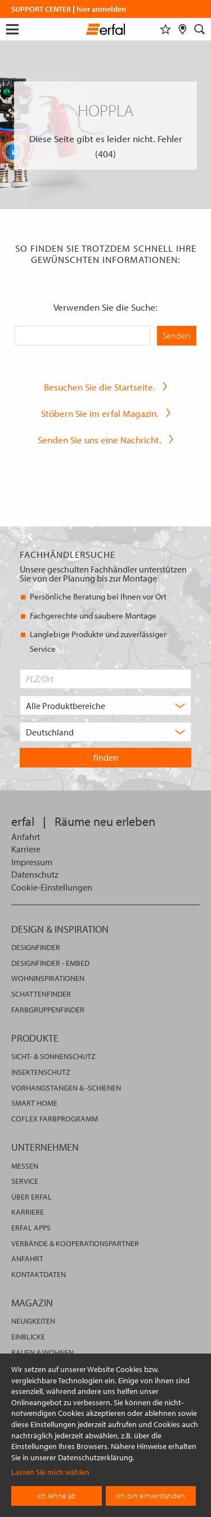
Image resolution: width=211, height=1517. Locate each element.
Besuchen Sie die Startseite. (99, 387)
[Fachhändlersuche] (182, 29)
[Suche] (199, 29)
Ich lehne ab (56, 1496)
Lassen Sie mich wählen (50, 1472)
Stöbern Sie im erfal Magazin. (100, 413)
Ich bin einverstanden (150, 1496)
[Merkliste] (165, 29)
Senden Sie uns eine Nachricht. (99, 440)
